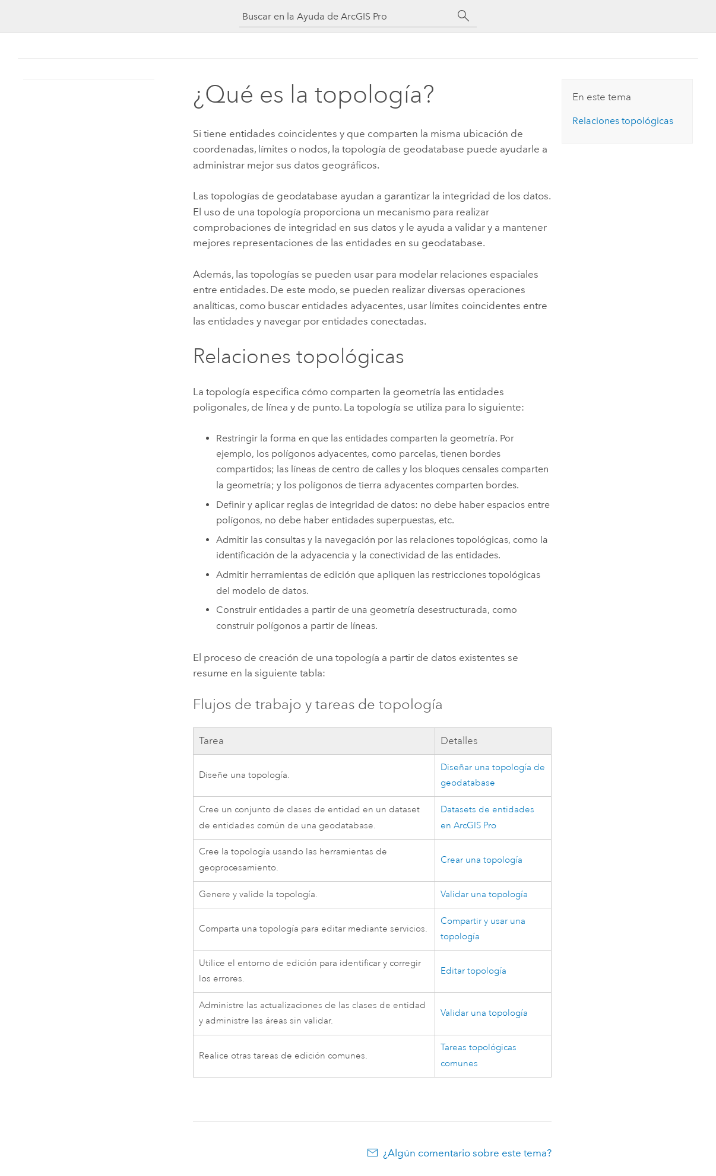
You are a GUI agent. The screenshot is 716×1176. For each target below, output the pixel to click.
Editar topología (473, 971)
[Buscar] (464, 16)
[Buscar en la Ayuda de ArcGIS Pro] (346, 16)
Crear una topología (481, 860)
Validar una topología (484, 894)
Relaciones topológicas (622, 120)
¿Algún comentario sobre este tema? (467, 1153)
